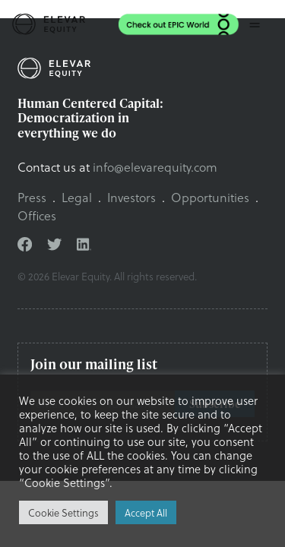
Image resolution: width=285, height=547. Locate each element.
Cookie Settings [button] (63, 512)
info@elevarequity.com (155, 166)
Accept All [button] (146, 512)
